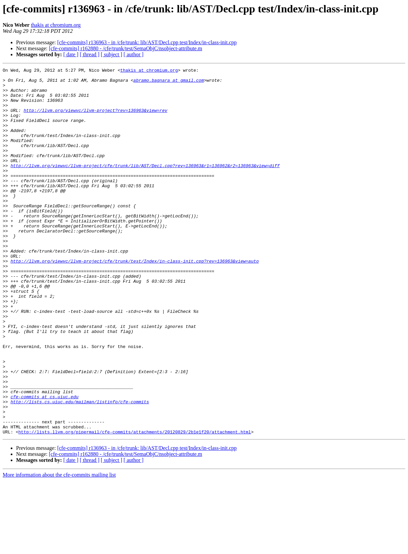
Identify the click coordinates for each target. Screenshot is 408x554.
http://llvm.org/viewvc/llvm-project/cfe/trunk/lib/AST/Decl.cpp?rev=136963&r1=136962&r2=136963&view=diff (144, 186)
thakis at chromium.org (56, 25)
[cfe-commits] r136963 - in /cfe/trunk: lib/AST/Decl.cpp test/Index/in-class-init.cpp (147, 42)
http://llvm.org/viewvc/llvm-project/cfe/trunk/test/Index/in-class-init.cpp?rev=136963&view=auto (134, 300)
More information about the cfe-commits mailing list (59, 548)
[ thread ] (89, 54)
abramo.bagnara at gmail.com (168, 83)
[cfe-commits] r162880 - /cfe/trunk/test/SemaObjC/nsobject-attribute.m (125, 48)
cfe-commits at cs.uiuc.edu (44, 463)
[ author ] (134, 54)
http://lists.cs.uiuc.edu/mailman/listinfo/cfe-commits (79, 469)
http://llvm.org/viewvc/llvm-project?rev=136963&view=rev (95, 119)
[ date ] (70, 54)
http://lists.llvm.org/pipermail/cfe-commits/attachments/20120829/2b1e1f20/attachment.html (134, 505)
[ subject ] (111, 54)
